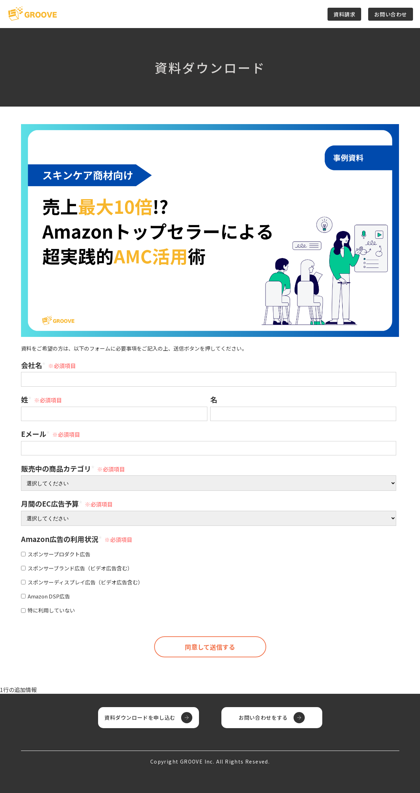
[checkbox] (208, 581)
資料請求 (344, 14)
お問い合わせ (390, 14)
